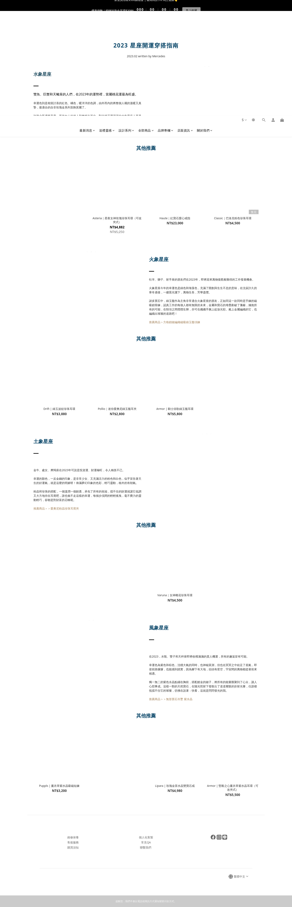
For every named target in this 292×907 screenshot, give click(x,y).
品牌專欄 (165, 26)
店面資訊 (185, 26)
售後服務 (73, 842)
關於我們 (205, 26)
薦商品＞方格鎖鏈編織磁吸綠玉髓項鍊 (176, 322)
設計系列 (126, 26)
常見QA (146, 842)
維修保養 (73, 837)
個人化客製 (146, 837)
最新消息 (87, 26)
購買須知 (73, 847)
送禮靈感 (107, 26)
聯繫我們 (145, 847)
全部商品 (146, 26)
